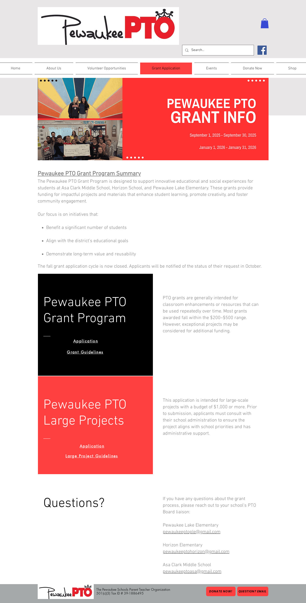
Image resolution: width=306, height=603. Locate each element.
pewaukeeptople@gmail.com (191, 532)
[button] (265, 23)
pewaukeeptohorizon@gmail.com (196, 552)
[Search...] (217, 50)
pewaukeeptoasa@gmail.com (192, 571)
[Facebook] (262, 50)
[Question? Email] (252, 591)
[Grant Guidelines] (85, 352)
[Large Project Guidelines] (92, 456)
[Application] (86, 341)
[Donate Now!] (221, 591)
